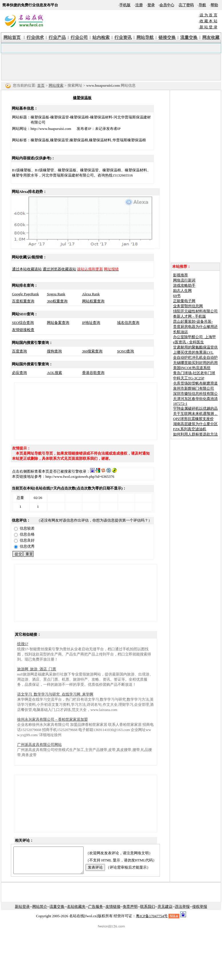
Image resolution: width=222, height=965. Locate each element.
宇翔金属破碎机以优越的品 (195, 408)
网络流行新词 (184, 280)
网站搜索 (56, 85)
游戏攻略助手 (184, 285)
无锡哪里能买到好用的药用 (195, 362)
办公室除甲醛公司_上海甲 (194, 337)
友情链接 (113, 911)
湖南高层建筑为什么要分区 (195, 424)
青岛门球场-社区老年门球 (194, 373)
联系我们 (147, 911)
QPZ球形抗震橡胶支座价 (193, 419)
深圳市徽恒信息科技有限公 (195, 393)
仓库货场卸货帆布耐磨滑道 (195, 383)
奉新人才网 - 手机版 (189, 316)
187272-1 (180, 403)
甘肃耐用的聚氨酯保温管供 (195, 347)
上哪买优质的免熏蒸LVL (193, 352)
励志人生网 (182, 290)
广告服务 (95, 911)
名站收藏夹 (76, 911)
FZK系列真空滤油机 (189, 429)
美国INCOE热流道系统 (192, 368)
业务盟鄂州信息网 (188, 306)
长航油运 (180, 332)
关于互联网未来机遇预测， (195, 413)
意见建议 (165, 911)
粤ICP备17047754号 (152, 921)
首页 (41, 85)
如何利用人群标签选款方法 (195, 434)
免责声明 (130, 911)
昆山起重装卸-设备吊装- (193, 321)
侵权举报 (199, 911)
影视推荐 (180, 275)
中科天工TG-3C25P (188, 378)
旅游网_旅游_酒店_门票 (36, 669)
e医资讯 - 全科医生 (188, 342)
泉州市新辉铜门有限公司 (193, 388)
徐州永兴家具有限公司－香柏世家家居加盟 (52, 719)
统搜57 (22, 644)
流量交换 (56, 911)
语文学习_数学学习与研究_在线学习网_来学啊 (55, 694)
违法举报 (182, 911)
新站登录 (22, 911)
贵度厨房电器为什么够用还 (195, 326)
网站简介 (39, 911)
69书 (177, 296)
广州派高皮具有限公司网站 (39, 744)
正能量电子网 (184, 301)
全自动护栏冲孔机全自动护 (195, 357)
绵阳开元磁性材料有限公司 (195, 311)
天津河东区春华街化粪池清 (195, 399)
